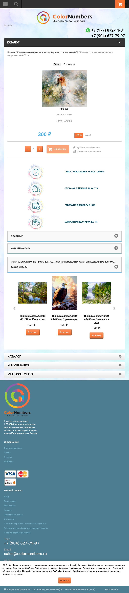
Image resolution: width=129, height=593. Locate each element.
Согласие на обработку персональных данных (26, 528)
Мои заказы (10, 506)
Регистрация (10, 501)
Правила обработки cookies (17, 533)
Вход (6, 497)
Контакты (9, 462)
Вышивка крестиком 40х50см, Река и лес (32, 318)
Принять (64, 580)
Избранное (9, 519)
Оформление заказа (13, 515)
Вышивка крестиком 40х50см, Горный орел (64, 318)
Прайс (7, 453)
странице (18, 574)
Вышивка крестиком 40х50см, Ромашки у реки (96, 319)
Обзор (57, 64)
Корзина (8, 510)
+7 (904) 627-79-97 (21, 543)
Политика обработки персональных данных (25, 524)
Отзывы (68, 64)
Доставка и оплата (13, 448)
